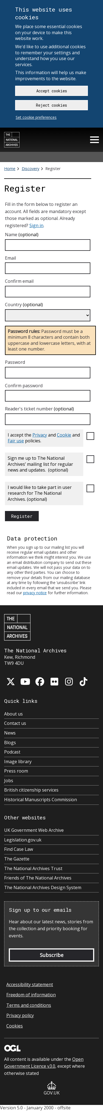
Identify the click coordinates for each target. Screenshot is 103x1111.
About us (13, 714)
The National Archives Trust (33, 868)
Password (15, 362)
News (10, 733)
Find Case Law (18, 849)
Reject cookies (51, 105)
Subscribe (51, 955)
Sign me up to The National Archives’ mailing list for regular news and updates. (40, 464)
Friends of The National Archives (37, 878)
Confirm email (19, 281)
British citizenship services (31, 790)
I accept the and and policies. (44, 438)
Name (21, 235)
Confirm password (24, 386)
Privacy (39, 435)
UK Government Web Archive (34, 830)
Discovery (30, 168)
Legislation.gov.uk (22, 840)
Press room (16, 771)
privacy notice (35, 592)
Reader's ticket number (39, 409)
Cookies (14, 1026)
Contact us (15, 723)
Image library (18, 762)
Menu (94, 139)
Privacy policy (20, 1015)
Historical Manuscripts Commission (40, 800)
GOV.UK (52, 1088)
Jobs (8, 781)
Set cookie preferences (36, 117)
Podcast (12, 752)
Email (10, 258)
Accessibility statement (29, 984)
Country (24, 305)
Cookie (64, 435)
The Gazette (16, 859)
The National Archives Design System (42, 888)
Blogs (10, 743)
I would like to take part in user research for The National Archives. (40, 493)
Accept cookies (51, 90)
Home (9, 168)
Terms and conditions (28, 1005)
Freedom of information (31, 995)
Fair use (16, 441)
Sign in (36, 225)
